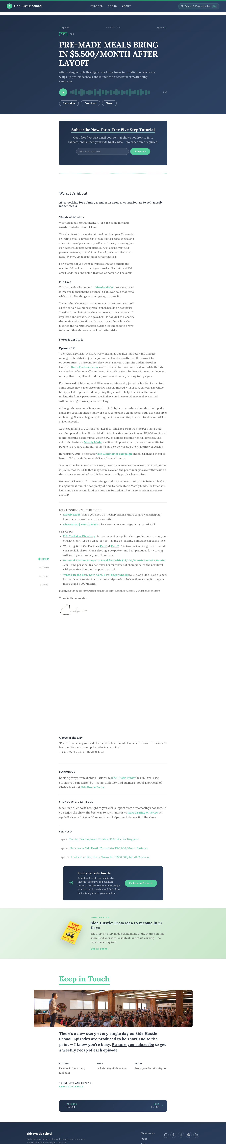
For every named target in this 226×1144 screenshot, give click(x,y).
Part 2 (115, 546)
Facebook (65, 1068)
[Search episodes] (198, 6)
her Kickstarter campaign (114, 453)
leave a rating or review (143, 812)
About (126, 6)
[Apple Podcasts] (181, 1135)
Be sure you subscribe (133, 1044)
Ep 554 (64, 27)
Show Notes (148, 1133)
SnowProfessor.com (84, 367)
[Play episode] (63, 92)
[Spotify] (189, 1135)
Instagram (78, 1068)
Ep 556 (162, 27)
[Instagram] (166, 1135)
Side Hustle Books (92, 787)
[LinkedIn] (196, 1135)
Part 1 (104, 546)
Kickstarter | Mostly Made (80, 524)
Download (90, 103)
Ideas (144, 1138)
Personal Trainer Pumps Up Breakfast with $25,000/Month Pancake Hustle (114, 560)
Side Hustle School (39, 1133)
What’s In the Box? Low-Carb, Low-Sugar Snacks (96, 574)
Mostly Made (104, 287)
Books (112, 6)
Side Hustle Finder (123, 778)
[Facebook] (173, 1135)
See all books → (101, 948)
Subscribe (69, 103)
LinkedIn (64, 1072)
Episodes (96, 6)
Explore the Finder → (140, 883)
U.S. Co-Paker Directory (79, 536)
